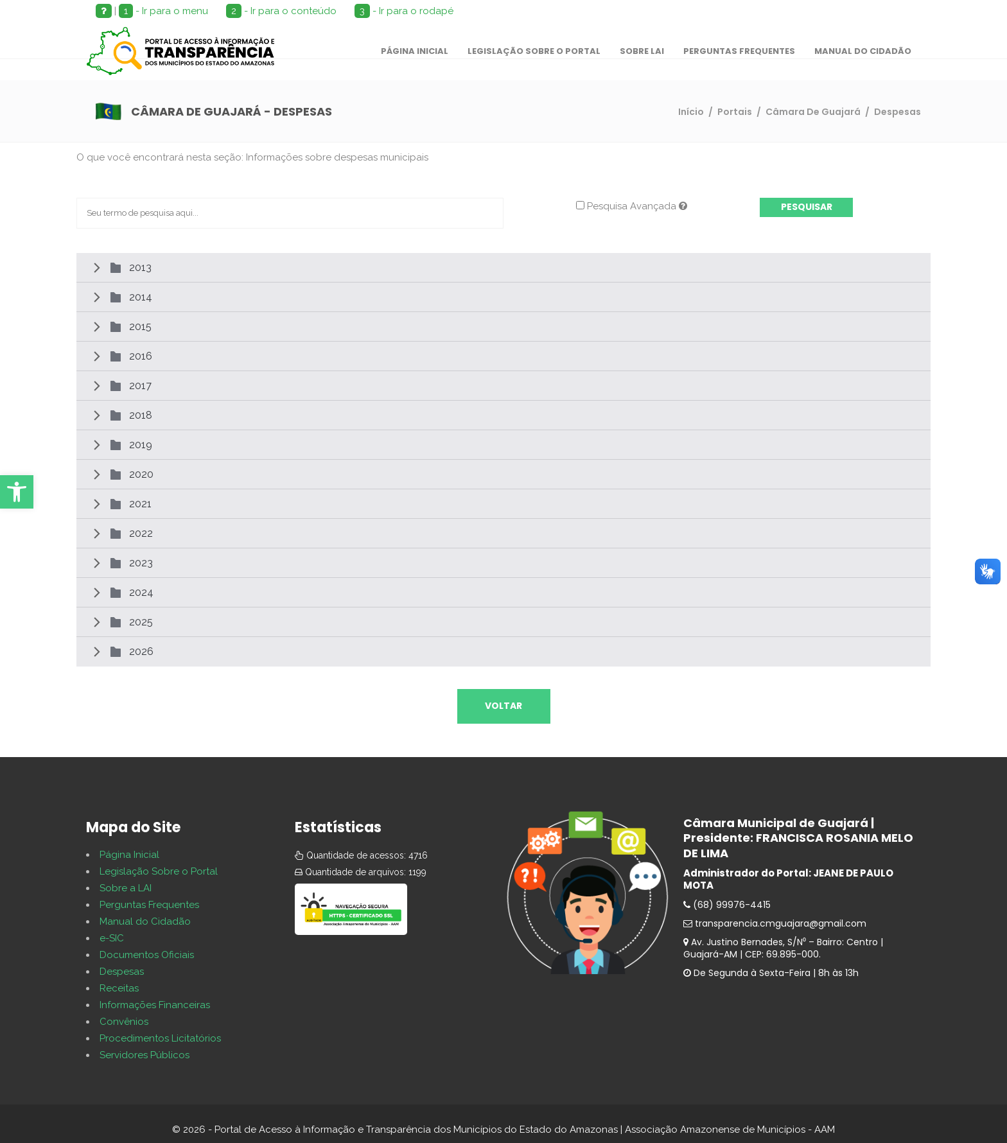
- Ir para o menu (163, 11)
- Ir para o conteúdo (281, 11)
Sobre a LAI (126, 888)
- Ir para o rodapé (404, 11)
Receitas (119, 988)
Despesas (122, 971)
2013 (140, 267)
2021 (140, 504)
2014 (140, 297)
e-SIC (112, 938)
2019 (140, 445)
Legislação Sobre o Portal (159, 871)
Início (691, 111)
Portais (734, 111)
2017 (140, 386)
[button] (16, 492)
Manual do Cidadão (145, 921)
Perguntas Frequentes (149, 905)
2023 (141, 563)
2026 (141, 651)
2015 (140, 326)
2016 (140, 356)
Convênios (124, 1021)
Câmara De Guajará (813, 111)
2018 (140, 415)
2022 (141, 533)
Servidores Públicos (144, 1055)
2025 (141, 622)
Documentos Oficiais (147, 955)
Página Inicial (129, 854)
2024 (141, 592)
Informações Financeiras (155, 1005)
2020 (141, 474)
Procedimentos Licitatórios (160, 1038)
